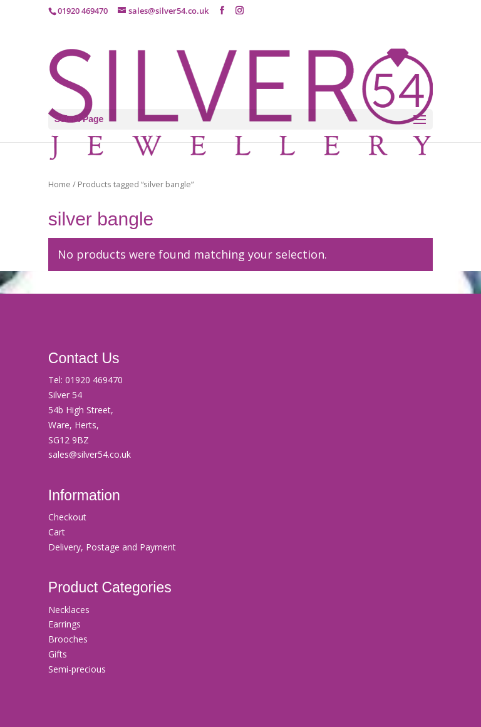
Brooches (68, 639)
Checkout (67, 517)
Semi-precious (77, 669)
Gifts (57, 654)
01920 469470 (94, 380)
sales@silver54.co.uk (89, 454)
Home (59, 184)
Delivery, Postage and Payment (112, 547)
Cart (56, 532)
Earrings (64, 624)
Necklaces (69, 610)
